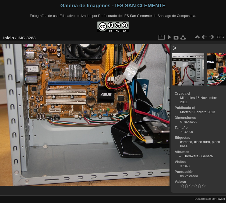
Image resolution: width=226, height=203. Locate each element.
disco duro (202, 142)
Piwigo (221, 198)
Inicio (8, 37)
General (207, 156)
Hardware (190, 156)
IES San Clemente (137, 16)
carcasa (186, 142)
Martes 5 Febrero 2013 (197, 112)
